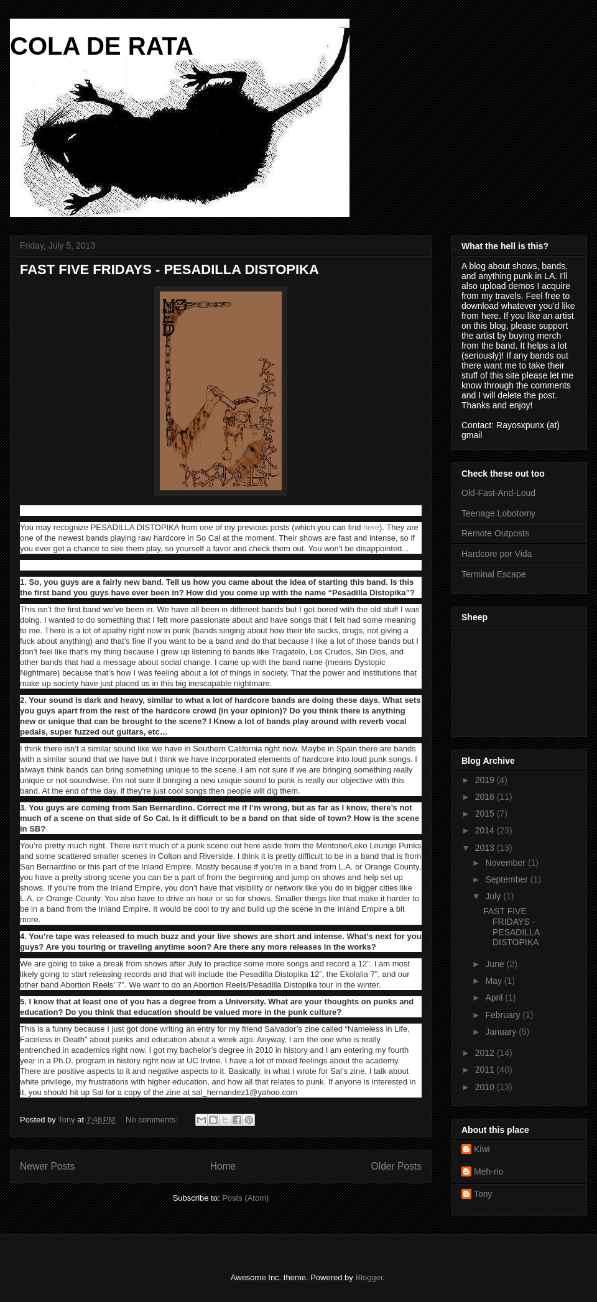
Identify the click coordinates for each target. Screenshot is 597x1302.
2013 (486, 848)
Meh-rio (488, 1171)
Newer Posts (47, 1166)
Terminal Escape (493, 574)
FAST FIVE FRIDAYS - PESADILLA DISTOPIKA (169, 269)
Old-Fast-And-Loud (498, 493)
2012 (486, 1053)
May (494, 981)
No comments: (153, 1119)
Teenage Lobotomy (498, 513)
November (506, 863)
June (495, 964)
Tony (483, 1194)
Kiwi (482, 1149)
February (503, 1015)
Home (223, 1166)
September (507, 879)
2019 (486, 780)
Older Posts (396, 1166)
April (495, 997)
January (502, 1032)
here (371, 527)
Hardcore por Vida (496, 554)
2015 (486, 813)
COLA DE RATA (101, 46)
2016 (486, 797)
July (494, 896)
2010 (486, 1087)
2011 (486, 1070)
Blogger (368, 1277)
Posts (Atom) (245, 1198)
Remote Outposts (495, 533)
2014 (486, 830)
